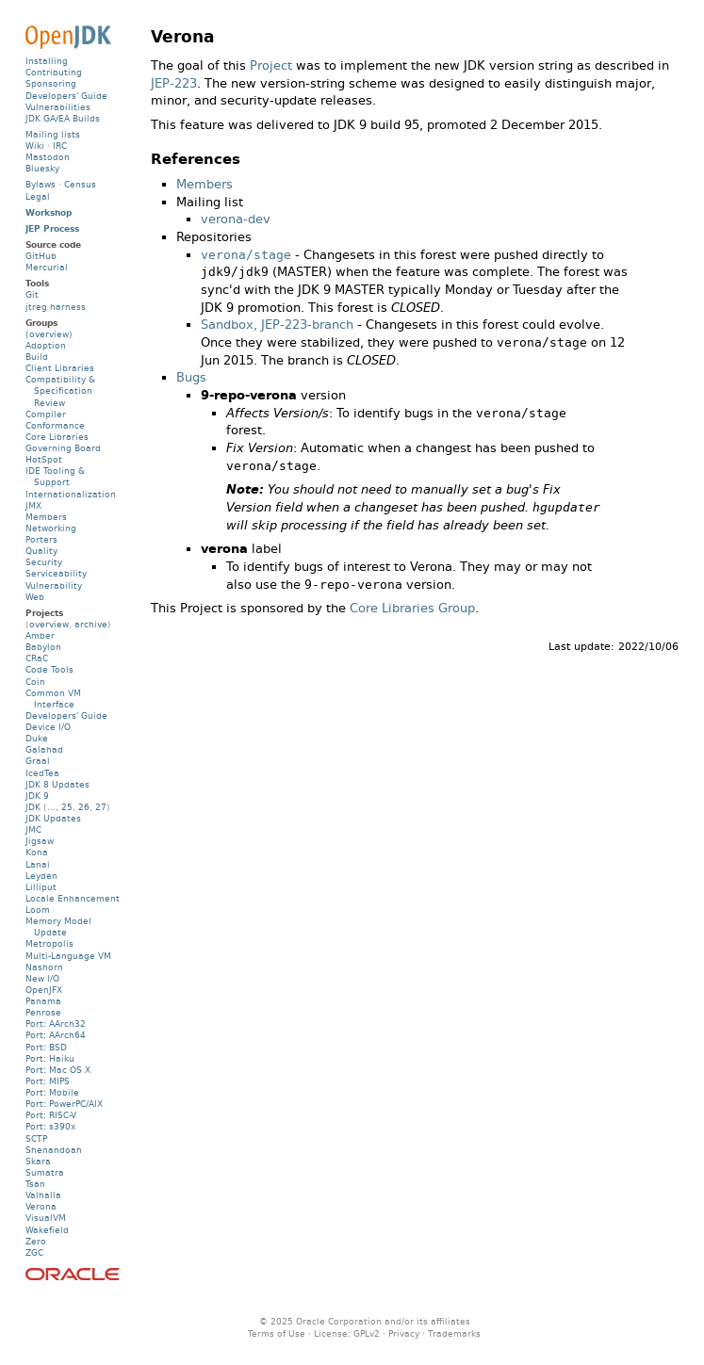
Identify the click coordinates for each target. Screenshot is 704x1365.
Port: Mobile (52, 1092)
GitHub (41, 256)
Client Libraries (59, 368)
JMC (33, 829)
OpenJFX (43, 989)
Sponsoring (50, 83)
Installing (46, 61)
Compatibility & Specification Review (60, 390)
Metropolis (49, 943)
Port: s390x (50, 1126)
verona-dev (235, 219)
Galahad (44, 749)
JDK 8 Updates (57, 784)
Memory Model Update (58, 926)
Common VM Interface (53, 698)
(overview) (49, 334)
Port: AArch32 (55, 1023)
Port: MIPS (47, 1081)
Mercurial (46, 267)
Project (271, 65)
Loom (37, 909)
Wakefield (47, 1230)
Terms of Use (276, 1333)
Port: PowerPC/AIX (64, 1103)
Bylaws (40, 184)
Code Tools (49, 669)
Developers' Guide (66, 95)
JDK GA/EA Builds (62, 118)
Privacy (403, 1333)
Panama (43, 1001)
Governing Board (63, 448)
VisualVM (45, 1217)
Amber (40, 635)
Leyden (41, 875)
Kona (36, 852)
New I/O (42, 978)
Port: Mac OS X (57, 1069)
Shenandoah (53, 1150)
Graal (37, 761)
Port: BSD (46, 1047)
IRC (60, 145)
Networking (50, 528)
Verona (41, 1206)
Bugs (191, 377)
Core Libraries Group (412, 608)
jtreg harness (55, 306)
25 (67, 807)
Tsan (35, 1183)
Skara (38, 1161)
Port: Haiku (49, 1058)
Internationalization (70, 494)
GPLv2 (366, 1333)
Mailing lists (52, 134)
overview (49, 624)
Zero (35, 1241)
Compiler (45, 414)
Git (32, 294)
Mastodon (47, 157)
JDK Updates (53, 818)
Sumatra (44, 1172)
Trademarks (454, 1333)
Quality (41, 550)
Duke (36, 738)
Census (80, 184)
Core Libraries (57, 436)
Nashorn (44, 967)
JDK (33, 807)
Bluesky (42, 168)
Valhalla (43, 1195)
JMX (33, 505)
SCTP (36, 1138)
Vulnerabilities (57, 107)
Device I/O (48, 727)
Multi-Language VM (68, 956)
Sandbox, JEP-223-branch (277, 324)
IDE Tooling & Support (55, 476)
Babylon (43, 647)
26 (84, 807)
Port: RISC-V (50, 1115)
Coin (35, 681)
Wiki (34, 145)
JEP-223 (174, 83)
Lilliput (41, 887)
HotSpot (43, 459)
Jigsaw (39, 841)
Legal (37, 196)
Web (34, 597)
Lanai (37, 864)
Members (204, 184)
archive (90, 624)
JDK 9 (37, 795)
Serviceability (56, 573)
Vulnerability (53, 585)
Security (43, 562)
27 (100, 807)
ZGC (34, 1252)
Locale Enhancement (72, 898)
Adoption (45, 345)
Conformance (55, 425)
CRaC (36, 658)
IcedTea (42, 773)
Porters (41, 539)
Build (36, 356)
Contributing (53, 72)
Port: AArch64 (55, 1035)
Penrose (43, 1012)
